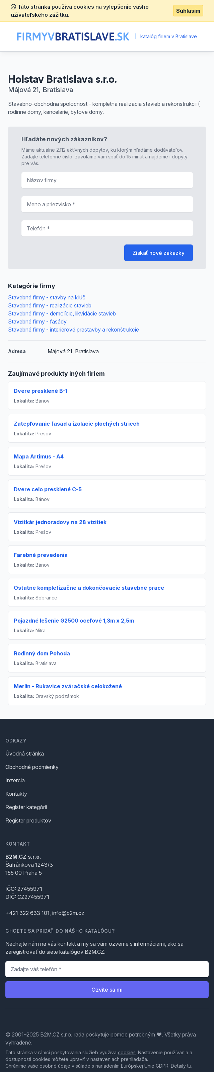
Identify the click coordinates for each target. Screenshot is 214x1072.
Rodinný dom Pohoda (42, 653)
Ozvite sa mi (107, 989)
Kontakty (16, 793)
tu (189, 1066)
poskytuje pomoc (107, 1034)
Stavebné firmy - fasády (37, 321)
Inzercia (15, 780)
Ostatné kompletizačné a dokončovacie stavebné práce (89, 587)
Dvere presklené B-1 (40, 390)
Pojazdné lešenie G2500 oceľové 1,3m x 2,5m (74, 620)
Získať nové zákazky (159, 252)
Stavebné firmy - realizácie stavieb (49, 305)
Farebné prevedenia (41, 555)
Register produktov (28, 820)
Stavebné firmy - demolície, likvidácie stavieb (62, 313)
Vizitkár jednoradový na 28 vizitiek (60, 522)
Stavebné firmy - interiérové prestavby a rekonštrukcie (73, 329)
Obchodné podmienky (32, 767)
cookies (127, 1052)
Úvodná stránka (24, 753)
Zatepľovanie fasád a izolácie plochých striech (77, 423)
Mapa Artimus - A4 (39, 456)
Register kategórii (26, 807)
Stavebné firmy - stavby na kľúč (46, 297)
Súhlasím (188, 10)
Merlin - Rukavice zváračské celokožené (68, 686)
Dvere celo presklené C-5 (48, 489)
